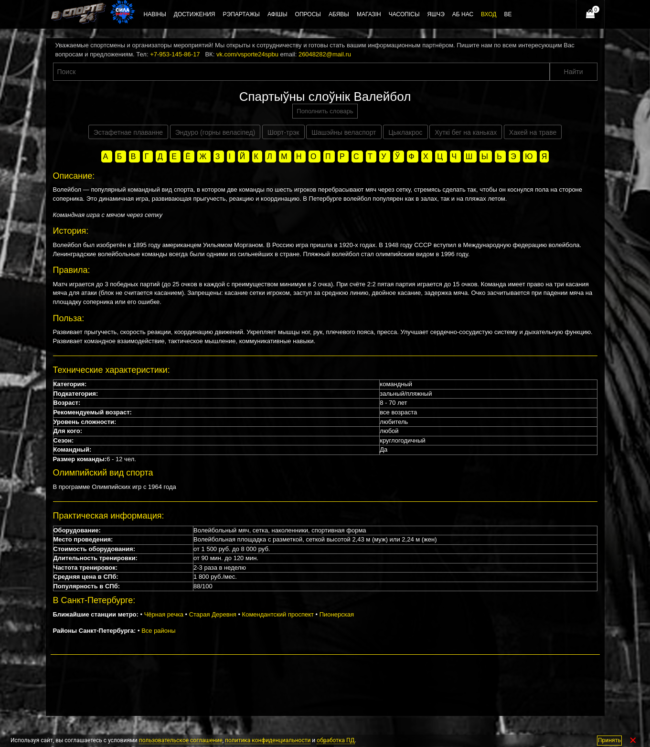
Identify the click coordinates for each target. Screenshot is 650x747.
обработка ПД (335, 740)
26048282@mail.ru (324, 54)
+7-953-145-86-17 (175, 54)
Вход (488, 14)
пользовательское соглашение (181, 740)
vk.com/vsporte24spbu (247, 54)
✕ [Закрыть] (633, 741)
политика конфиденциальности (267, 740)
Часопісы (404, 14)
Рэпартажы (241, 14)
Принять (609, 740)
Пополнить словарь (325, 111)
